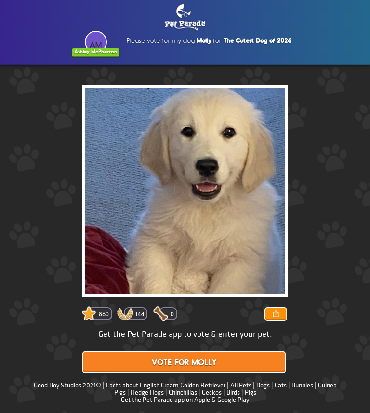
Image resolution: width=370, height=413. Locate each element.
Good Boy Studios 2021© (67, 385)
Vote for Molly (184, 363)
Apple (202, 399)
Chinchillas (183, 392)
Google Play (233, 399)
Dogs (263, 385)
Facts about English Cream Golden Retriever (165, 385)
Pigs (250, 392)
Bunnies (302, 385)
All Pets (240, 385)
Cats (281, 385)
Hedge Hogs (147, 392)
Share (276, 314)
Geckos (212, 392)
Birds (233, 392)
